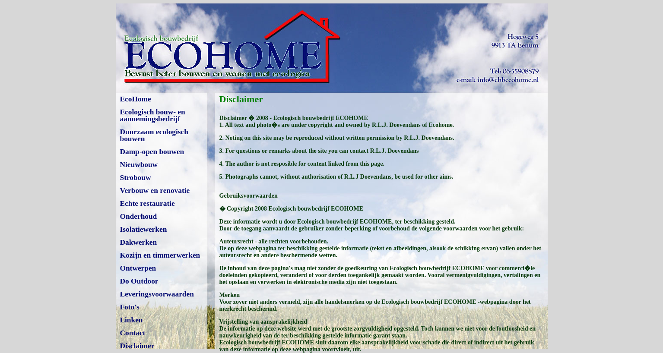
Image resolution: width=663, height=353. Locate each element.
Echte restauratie (147, 203)
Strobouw (135, 177)
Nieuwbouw (139, 165)
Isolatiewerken (143, 229)
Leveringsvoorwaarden (157, 294)
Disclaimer (137, 346)
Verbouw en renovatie (155, 190)
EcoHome (135, 99)
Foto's (130, 307)
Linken (131, 320)
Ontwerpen (138, 268)
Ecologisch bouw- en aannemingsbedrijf (152, 115)
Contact (133, 333)
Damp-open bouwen (152, 152)
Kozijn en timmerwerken (160, 255)
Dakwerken (138, 242)
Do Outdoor (139, 281)
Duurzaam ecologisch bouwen (154, 135)
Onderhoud (138, 216)
